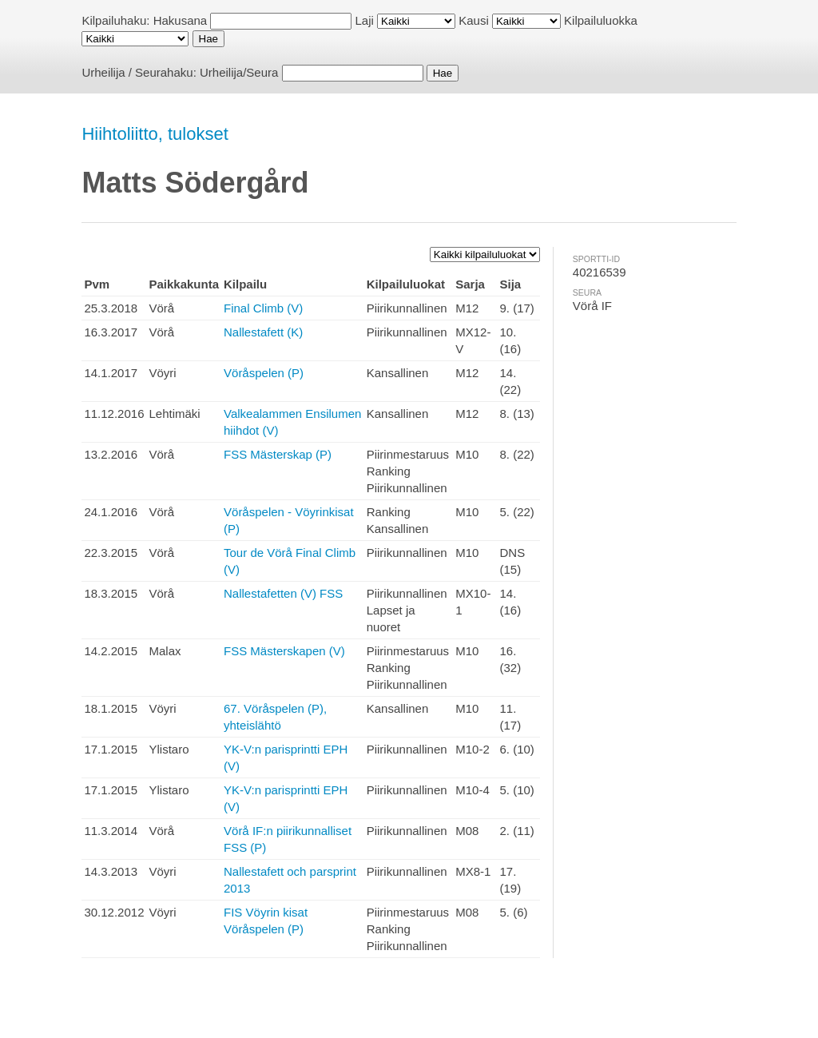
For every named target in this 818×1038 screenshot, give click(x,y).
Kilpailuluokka (600, 20)
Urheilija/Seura (239, 72)
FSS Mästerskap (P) (278, 454)
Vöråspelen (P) (264, 373)
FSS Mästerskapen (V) (284, 651)
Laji (364, 20)
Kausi (474, 20)
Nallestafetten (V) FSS (283, 593)
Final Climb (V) (263, 308)
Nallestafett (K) (263, 332)
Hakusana (180, 20)
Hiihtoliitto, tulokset (154, 134)
